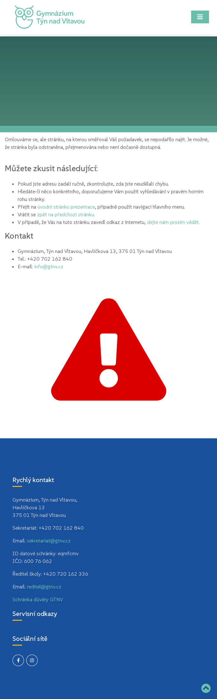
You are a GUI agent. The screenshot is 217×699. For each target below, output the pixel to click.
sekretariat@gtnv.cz (49, 540)
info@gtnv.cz (48, 266)
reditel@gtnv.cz (44, 586)
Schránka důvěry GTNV (37, 599)
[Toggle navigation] (200, 17)
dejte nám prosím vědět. (173, 222)
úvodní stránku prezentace (66, 207)
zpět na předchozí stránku (65, 214)
